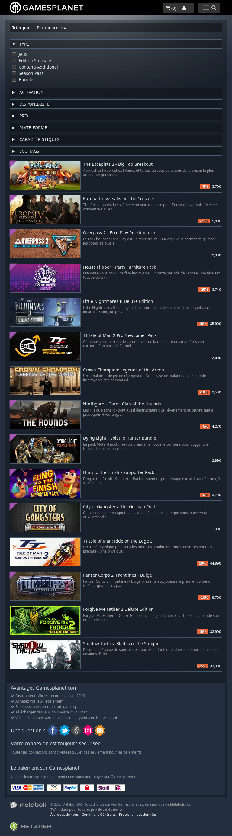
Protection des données (137, 814)
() (171, 8)
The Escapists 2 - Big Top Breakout (118, 164)
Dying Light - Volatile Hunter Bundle (119, 438)
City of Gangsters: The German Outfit (120, 506)
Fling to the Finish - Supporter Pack (118, 472)
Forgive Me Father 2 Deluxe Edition (118, 609)
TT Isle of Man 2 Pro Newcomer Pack (119, 335)
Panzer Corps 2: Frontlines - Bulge (117, 575)
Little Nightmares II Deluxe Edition (118, 301)
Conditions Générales (99, 814)
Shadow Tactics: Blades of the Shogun (121, 643)
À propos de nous (64, 814)
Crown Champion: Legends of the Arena (123, 370)
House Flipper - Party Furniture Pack (119, 267)
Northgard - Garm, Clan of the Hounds (122, 404)
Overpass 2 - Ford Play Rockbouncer (119, 232)
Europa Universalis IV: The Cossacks (119, 198)
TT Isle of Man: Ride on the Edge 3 (118, 541)
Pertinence (51, 27)
